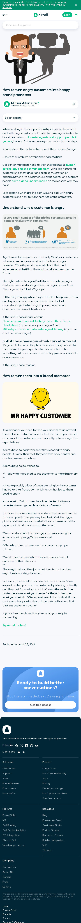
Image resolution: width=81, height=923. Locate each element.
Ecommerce (9, 788)
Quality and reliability (54, 773)
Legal (5, 906)
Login (67, 15)
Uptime (6, 887)
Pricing (46, 783)
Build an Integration (53, 840)
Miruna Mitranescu (25, 103)
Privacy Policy (9, 910)
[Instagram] (31, 745)
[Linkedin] (26, 745)
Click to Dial (9, 840)
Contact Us (9, 867)
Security (6, 914)
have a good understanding (29, 181)
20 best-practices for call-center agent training (33, 329)
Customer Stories (52, 825)
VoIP (44, 845)
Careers (6, 877)
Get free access (40, 711)
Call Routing (9, 825)
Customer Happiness (18, 25)
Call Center (8, 768)
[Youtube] (36, 745)
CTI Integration (11, 835)
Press (5, 882)
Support (7, 773)
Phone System (10, 783)
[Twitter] (21, 745)
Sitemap (6, 918)
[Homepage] (41, 15)
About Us (7, 872)
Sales (5, 778)
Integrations (49, 768)
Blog (44, 815)
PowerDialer (9, 815)
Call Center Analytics (14, 830)
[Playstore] (24, 752)
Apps (45, 778)
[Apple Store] (19, 752)
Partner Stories (50, 830)
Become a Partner (52, 835)
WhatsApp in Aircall (13, 845)
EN (5, 15)
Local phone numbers (54, 793)
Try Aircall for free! (14, 625)
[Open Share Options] (74, 104)
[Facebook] (16, 745)
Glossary (47, 850)
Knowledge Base (51, 820)
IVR (4, 820)
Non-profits (9, 793)
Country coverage (52, 788)
